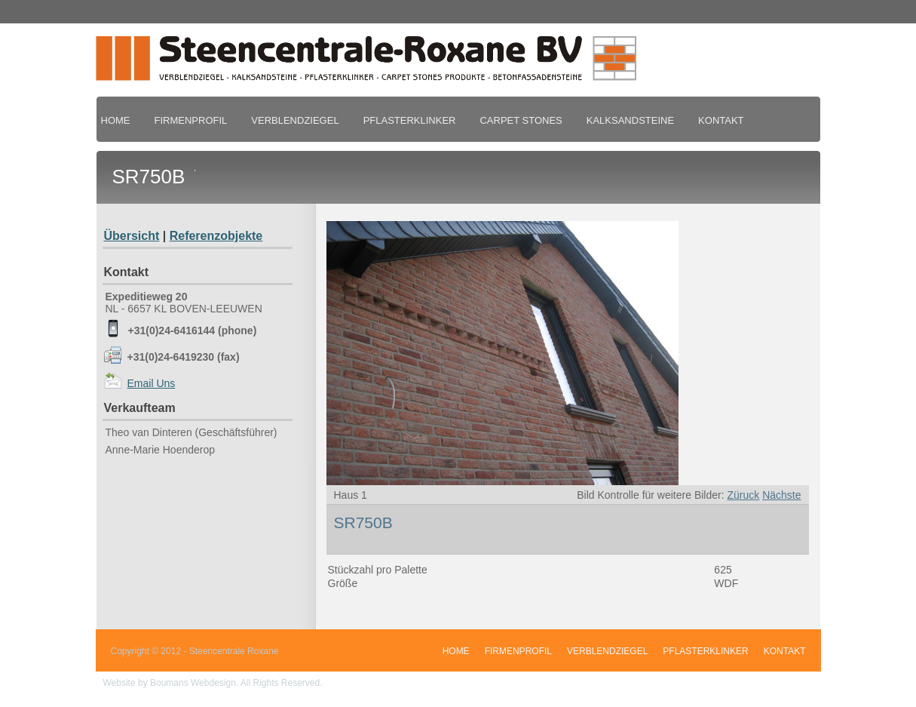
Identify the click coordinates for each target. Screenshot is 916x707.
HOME (115, 120)
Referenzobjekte (216, 235)
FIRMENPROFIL (191, 120)
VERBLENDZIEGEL (295, 120)
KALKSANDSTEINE (630, 120)
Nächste (781, 495)
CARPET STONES (520, 120)
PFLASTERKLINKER (409, 120)
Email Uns (151, 383)
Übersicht (132, 235)
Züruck (743, 495)
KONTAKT (720, 120)
